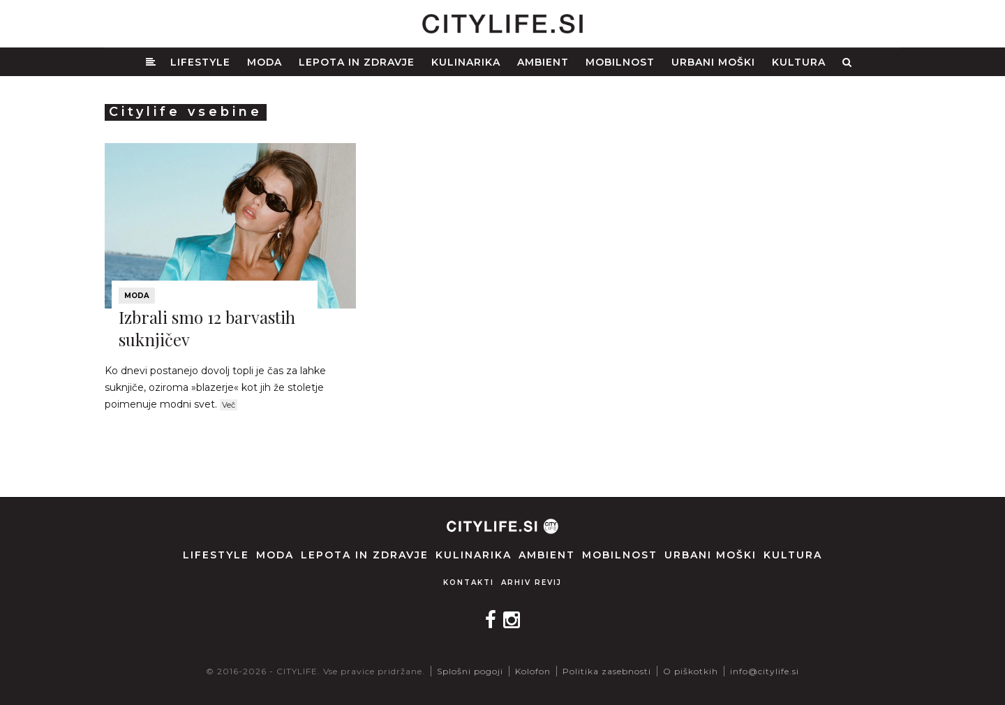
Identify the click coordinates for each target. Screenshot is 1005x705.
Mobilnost (620, 62)
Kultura (799, 62)
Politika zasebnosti (607, 671)
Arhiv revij (531, 582)
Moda (264, 62)
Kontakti (468, 582)
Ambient (543, 62)
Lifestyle (200, 62)
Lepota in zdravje (357, 62)
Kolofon (533, 671)
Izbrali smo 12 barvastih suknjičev (207, 328)
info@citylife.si (764, 671)
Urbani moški (713, 62)
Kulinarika (465, 62)
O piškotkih (690, 671)
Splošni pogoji (470, 671)
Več (228, 405)
